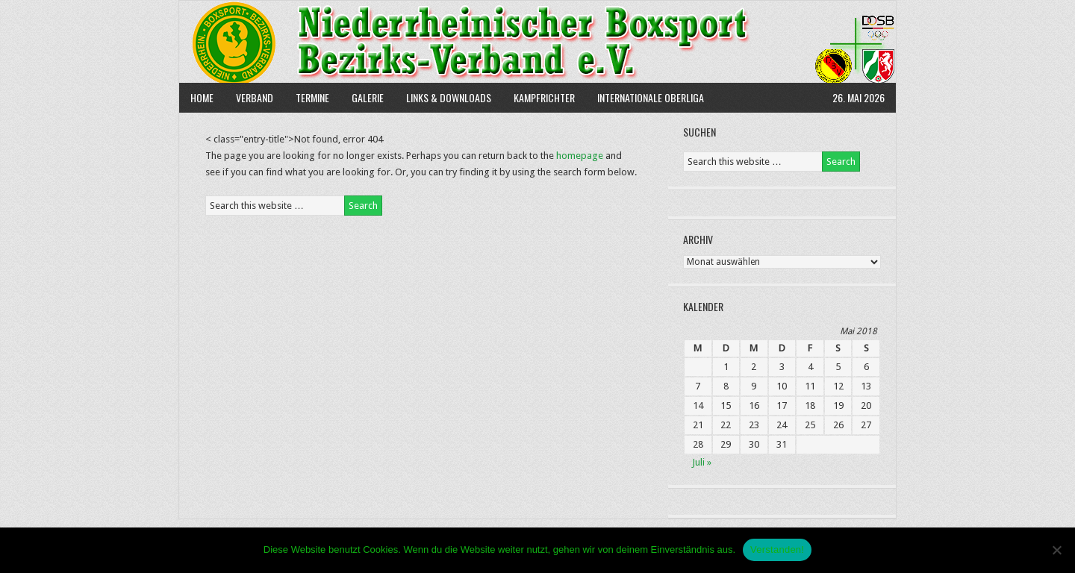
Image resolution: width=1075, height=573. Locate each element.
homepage (579, 155)
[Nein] (1056, 549)
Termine (312, 97)
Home (202, 97)
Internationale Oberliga (650, 97)
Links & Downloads (448, 97)
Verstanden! (777, 549)
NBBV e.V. (537, 42)
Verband (249, 97)
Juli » (701, 462)
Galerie (368, 97)
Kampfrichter (538, 97)
